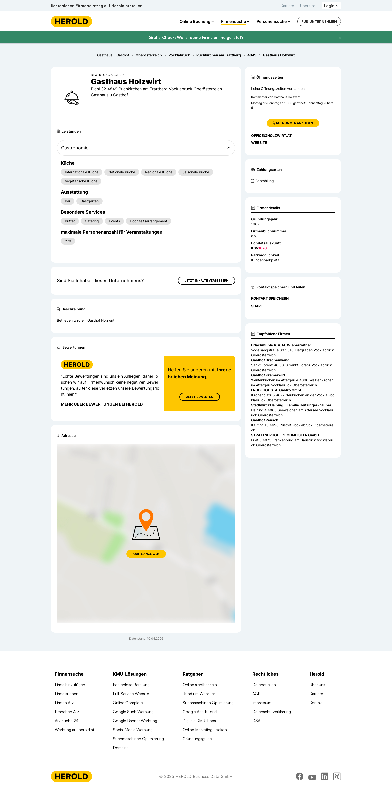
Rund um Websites (199, 693)
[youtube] (312, 776)
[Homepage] (71, 21)
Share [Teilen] (257, 306)
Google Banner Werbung (135, 720)
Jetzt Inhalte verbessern (206, 280)
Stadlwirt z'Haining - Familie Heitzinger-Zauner (291, 405)
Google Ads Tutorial (200, 711)
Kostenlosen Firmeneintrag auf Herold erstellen (97, 5)
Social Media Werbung (133, 729)
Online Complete (128, 702)
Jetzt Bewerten (200, 397)
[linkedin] (324, 776)
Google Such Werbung (133, 711)
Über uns (308, 5)
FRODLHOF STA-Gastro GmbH (276, 390)
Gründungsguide (197, 738)
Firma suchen (66, 693)
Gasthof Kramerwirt (268, 375)
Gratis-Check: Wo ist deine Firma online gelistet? (196, 37)
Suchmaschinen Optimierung (138, 738)
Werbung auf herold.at (74, 729)
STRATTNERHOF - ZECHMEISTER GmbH (285, 435)
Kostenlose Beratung (131, 684)
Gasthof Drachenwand (270, 360)
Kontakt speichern (270, 298)
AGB (256, 693)
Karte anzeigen (146, 554)
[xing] (337, 776)
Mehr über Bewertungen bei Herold (102, 404)
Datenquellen (264, 684)
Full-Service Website (131, 693)
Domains (120, 747)
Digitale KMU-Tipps (199, 720)
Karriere (287, 5)
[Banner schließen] (340, 38)
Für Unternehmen (319, 21)
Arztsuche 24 (66, 720)
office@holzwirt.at (271, 135)
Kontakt (316, 702)
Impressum (262, 702)
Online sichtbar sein (200, 684)
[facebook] (300, 776)
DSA (256, 720)
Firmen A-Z (64, 702)
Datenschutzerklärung (271, 711)
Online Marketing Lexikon (205, 729)
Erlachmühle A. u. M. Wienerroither (281, 345)
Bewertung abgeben (108, 75)
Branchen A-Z (67, 711)
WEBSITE (259, 142)
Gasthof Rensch (264, 420)
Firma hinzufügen (70, 684)
